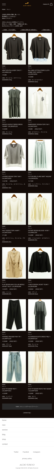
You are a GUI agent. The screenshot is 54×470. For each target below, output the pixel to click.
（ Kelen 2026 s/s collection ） (28, 30)
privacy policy (27, 458)
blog (3, 434)
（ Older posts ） (46, 30)
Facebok (26, 452)
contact (5, 444)
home (4, 420)
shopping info (46, 4)
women (5, 430)
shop (4, 439)
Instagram (36, 452)
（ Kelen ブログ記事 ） (9, 30)
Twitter (16, 452)
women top (27, 412)
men (3, 425)
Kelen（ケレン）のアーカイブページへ (27, 406)
